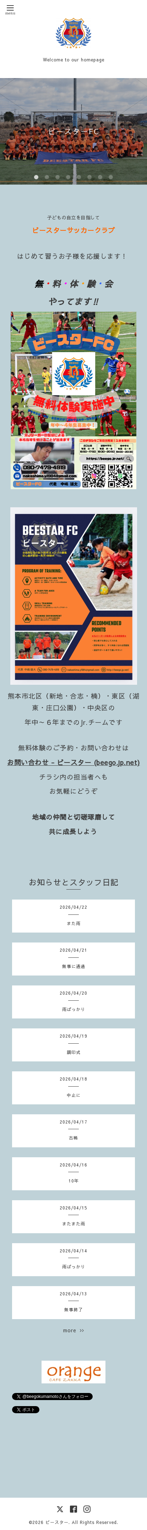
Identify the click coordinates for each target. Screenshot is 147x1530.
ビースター (57, 1522)
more (73, 1330)
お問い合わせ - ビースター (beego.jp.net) (73, 762)
